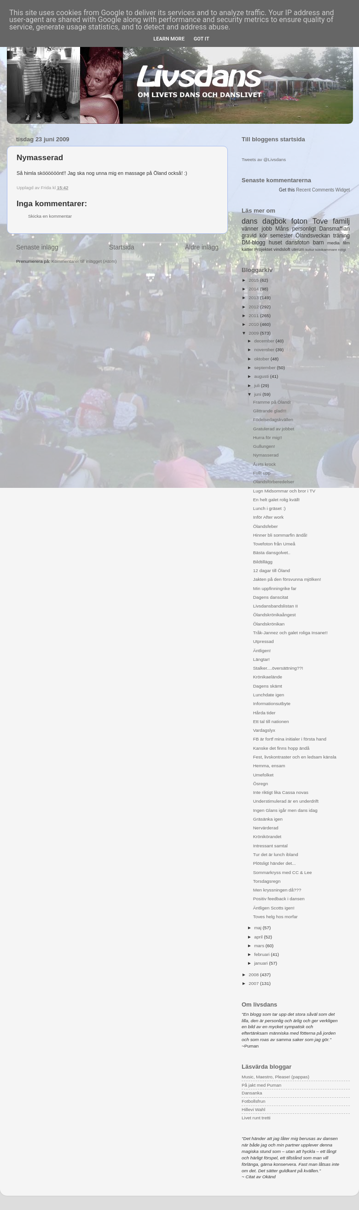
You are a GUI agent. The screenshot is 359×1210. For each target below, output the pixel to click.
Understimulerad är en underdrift (285, 801)
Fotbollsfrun (254, 1101)
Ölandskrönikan (269, 623)
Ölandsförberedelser (273, 481)
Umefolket (263, 774)
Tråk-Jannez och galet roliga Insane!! (290, 632)
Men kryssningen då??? (277, 889)
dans (249, 221)
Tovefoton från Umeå (274, 543)
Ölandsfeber (265, 526)
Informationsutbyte (271, 703)
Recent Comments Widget (323, 189)
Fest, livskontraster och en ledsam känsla (294, 756)
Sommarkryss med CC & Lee (282, 872)
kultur (309, 250)
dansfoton (297, 242)
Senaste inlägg (37, 247)
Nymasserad (265, 454)
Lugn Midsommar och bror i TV (284, 490)
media (333, 242)
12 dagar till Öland (271, 570)
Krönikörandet (267, 836)
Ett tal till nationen (271, 721)
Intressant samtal (270, 845)
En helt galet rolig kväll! (276, 499)
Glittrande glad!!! (269, 410)
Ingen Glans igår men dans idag (285, 810)
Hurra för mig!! (267, 437)
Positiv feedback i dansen (279, 898)
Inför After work (268, 517)
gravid (249, 235)
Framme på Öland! (272, 402)
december (265, 340)
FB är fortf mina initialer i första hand (289, 738)
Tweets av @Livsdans (264, 159)
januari (261, 963)
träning (341, 235)
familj (341, 221)
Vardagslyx (264, 730)
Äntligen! (262, 650)
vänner (250, 229)
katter (247, 249)
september (265, 367)
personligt (304, 229)
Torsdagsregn (267, 881)
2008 (254, 974)
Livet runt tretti (256, 1117)
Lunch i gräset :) (269, 508)
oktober (262, 358)
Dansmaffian (334, 229)
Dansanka (252, 1092)
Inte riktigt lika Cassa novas (280, 792)
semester (281, 235)
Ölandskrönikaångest (274, 614)
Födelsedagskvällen (273, 419)
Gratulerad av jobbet (273, 428)
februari (262, 954)
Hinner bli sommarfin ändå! (280, 535)
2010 (254, 324)
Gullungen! (264, 446)
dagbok (274, 221)
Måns (282, 229)
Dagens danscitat (270, 597)
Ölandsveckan (312, 235)
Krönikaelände (267, 676)
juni (258, 394)
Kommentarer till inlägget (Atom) (84, 261)
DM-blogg (253, 242)
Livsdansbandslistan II (275, 605)
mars (260, 945)
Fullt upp (262, 472)
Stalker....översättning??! (278, 668)
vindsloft (281, 249)
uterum (297, 249)
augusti (262, 376)
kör (263, 235)
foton (299, 221)
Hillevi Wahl (253, 1109)
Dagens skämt (267, 686)
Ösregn (260, 783)
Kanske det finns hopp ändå (281, 748)
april (259, 936)
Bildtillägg (262, 561)
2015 (254, 280)
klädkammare (326, 250)
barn (318, 242)
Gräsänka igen (268, 819)
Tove (320, 221)
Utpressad (263, 641)
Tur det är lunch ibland (275, 854)
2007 (254, 983)
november (265, 349)
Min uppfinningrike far (274, 588)
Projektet (263, 249)
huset (275, 242)
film (346, 242)
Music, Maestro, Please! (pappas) (275, 1076)
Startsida (121, 247)
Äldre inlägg (202, 247)
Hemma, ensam (269, 765)
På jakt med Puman (261, 1085)
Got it (201, 39)
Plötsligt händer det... (274, 863)
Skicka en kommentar (50, 216)
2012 (254, 306)
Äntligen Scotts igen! (274, 907)
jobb (267, 229)
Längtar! (261, 659)
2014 (254, 288)
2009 (254, 333)
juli (257, 385)
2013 (254, 297)
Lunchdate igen (268, 694)
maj (258, 927)
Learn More (169, 39)
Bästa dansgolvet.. (271, 552)
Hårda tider (264, 712)
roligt (342, 250)
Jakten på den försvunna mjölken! (287, 579)
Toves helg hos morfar (275, 916)
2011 (254, 315)
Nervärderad (265, 827)
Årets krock (264, 464)
